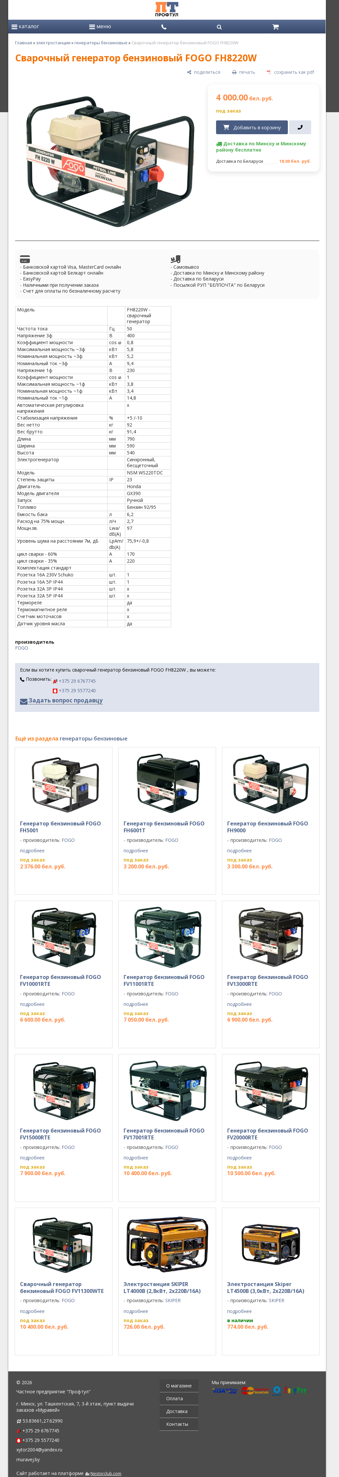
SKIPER (173, 1300)
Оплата (174, 1398)
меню (100, 26)
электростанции (53, 43)
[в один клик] (300, 127)
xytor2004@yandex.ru (39, 1449)
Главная (23, 43)
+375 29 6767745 (74, 681)
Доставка (177, 1411)
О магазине (179, 1386)
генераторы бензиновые (101, 43)
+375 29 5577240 (74, 690)
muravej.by (28, 1459)
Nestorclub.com (105, 1473)
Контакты (177, 1424)
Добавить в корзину (257, 127)
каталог (25, 26)
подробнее (32, 851)
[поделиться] (204, 72)
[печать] (243, 72)
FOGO (21, 648)
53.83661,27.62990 (43, 1421)
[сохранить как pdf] (290, 72)
